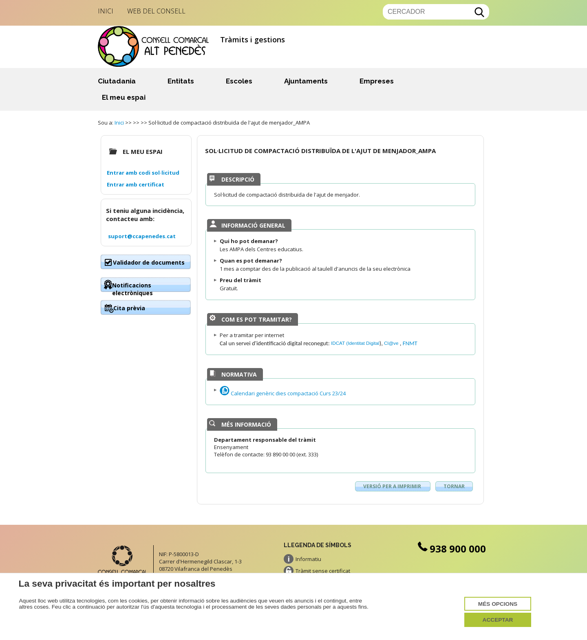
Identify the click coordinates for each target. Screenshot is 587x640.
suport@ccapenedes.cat (142, 236)
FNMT (410, 343)
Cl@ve (392, 343)
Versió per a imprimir (392, 486)
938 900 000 (451, 548)
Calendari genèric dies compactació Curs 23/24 (283, 393)
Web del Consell (156, 11)
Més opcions (497, 604)
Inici (105, 11)
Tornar (454, 486)
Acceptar (498, 620)
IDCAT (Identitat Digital (355, 343)
